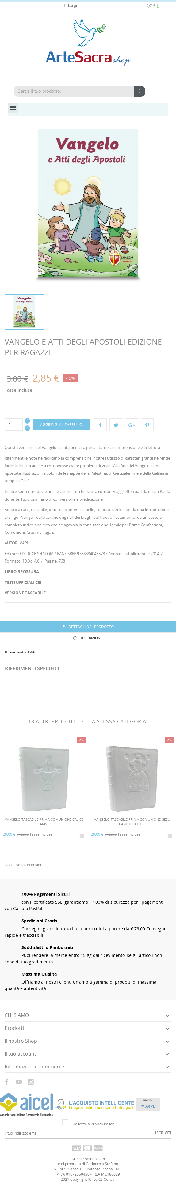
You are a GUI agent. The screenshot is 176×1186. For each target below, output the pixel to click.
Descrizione (90, 638)
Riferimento (15, 652)
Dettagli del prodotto (90, 626)
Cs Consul (106, 1179)
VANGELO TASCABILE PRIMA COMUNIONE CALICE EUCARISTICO (44, 821)
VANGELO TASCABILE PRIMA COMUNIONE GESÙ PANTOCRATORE (132, 821)
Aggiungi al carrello (61, 424)
